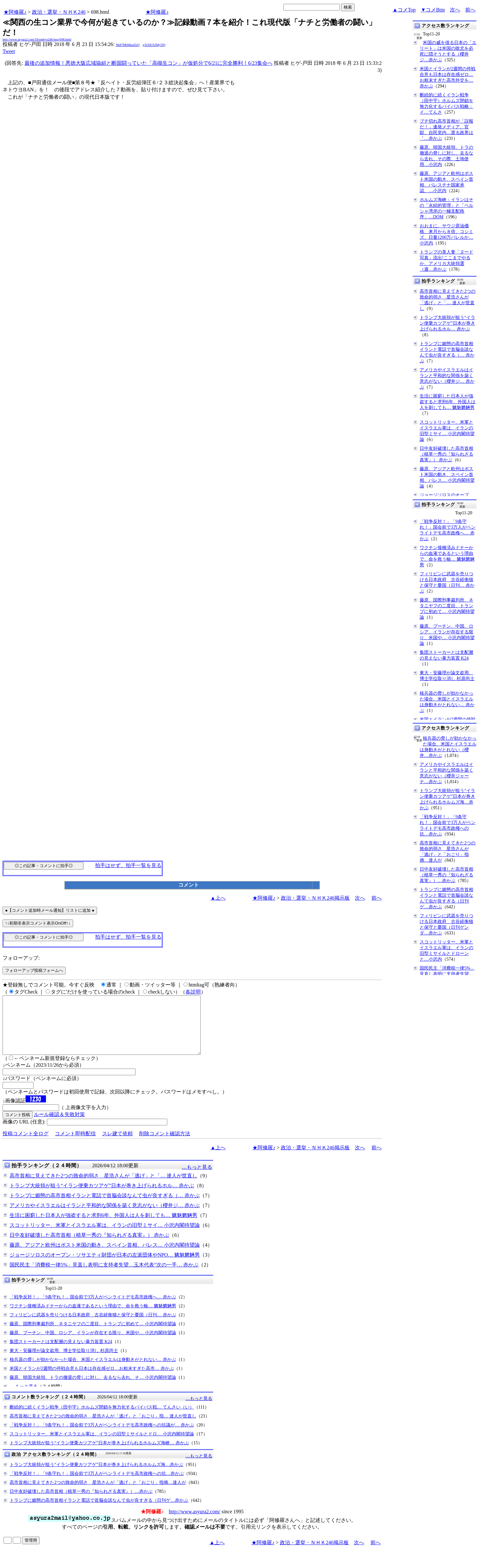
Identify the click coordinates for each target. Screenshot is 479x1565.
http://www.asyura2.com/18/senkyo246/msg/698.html (37, 39)
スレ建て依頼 (117, 1145)
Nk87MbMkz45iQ (127, 45)
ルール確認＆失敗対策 (59, 1126)
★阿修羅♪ (15, 12)
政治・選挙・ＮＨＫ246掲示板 (315, 898)
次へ (455, 9)
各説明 (193, 991)
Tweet (9, 51)
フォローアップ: (21, 958)
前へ (470, 9)
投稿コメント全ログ (26, 1145)
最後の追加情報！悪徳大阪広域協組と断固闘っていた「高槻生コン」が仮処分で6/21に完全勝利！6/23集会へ (149, 63)
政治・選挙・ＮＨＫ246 (59, 12)
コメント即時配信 (75, 1145)
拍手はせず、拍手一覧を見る (128, 865)
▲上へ (218, 898)
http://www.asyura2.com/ (195, 1523)
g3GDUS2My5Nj (154, 45)
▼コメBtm (433, 9)
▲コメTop (404, 9)
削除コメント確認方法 (164, 1145)
